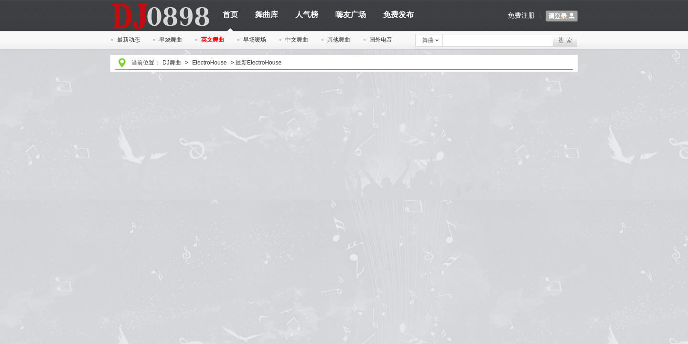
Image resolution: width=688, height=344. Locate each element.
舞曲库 (266, 15)
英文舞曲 (212, 39)
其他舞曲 (338, 39)
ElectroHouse (209, 62)
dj (160, 3)
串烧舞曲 (170, 39)
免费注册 (521, 15)
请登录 (562, 16)
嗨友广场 (350, 15)
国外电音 (380, 39)
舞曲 (430, 40)
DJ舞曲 (171, 62)
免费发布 (398, 15)
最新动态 (128, 39)
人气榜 (306, 15)
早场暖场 (254, 39)
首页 (230, 18)
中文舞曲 (296, 39)
